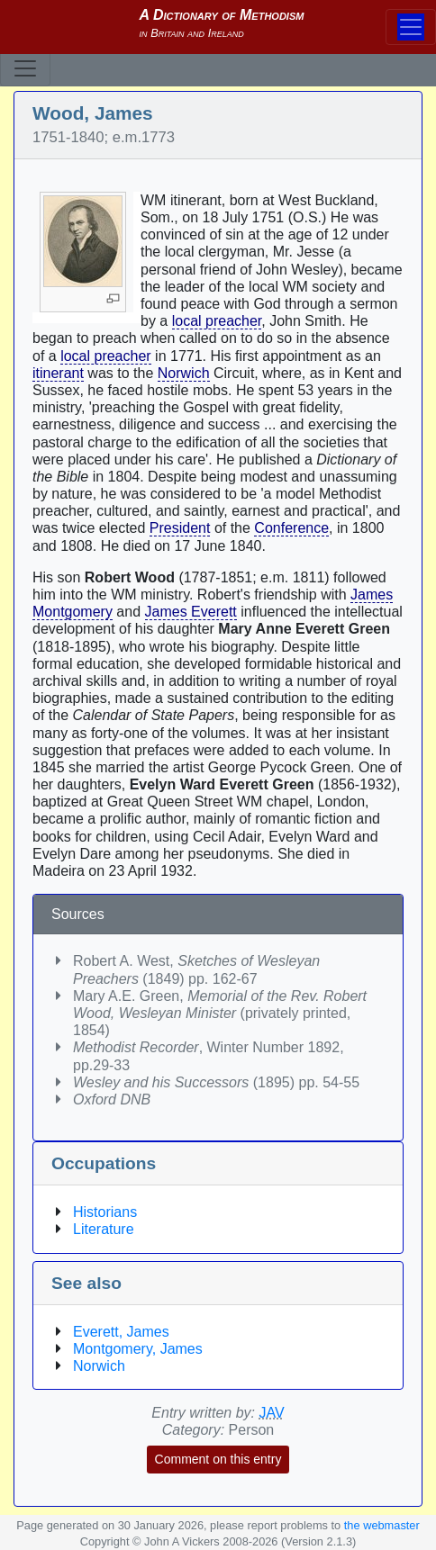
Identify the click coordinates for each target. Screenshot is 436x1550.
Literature (103, 1229)
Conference (291, 528)
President (180, 528)
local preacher (217, 321)
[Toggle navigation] (25, 68)
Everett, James (121, 1331)
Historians (105, 1212)
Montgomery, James (138, 1348)
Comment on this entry (218, 1459)
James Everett (191, 611)
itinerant (58, 373)
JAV (272, 1412)
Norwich (184, 373)
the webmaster (382, 1525)
